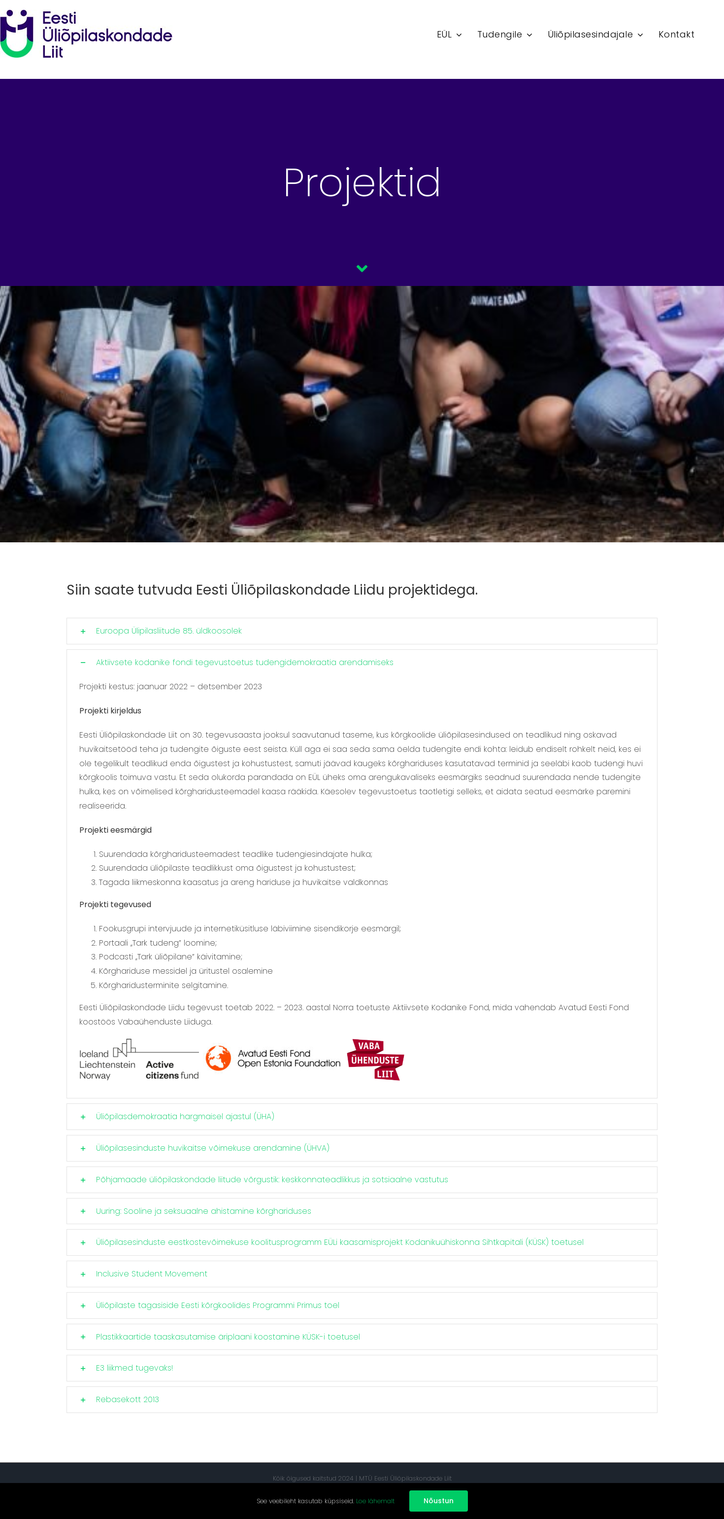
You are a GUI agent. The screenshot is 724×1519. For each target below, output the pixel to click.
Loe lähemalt (375, 1501)
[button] (362, 631)
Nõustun (439, 1501)
